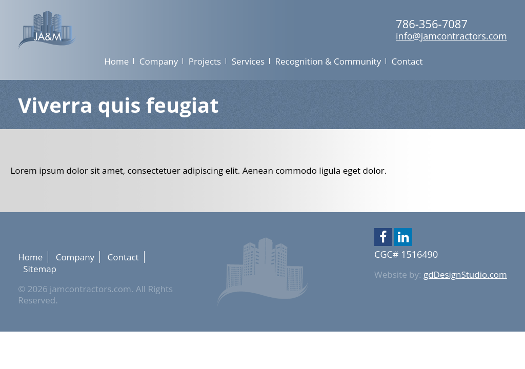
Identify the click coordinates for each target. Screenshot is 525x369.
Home (116, 61)
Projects (205, 61)
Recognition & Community (328, 61)
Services (248, 61)
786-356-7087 (432, 23)
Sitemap (39, 269)
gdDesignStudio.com (465, 274)
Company (158, 61)
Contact (407, 61)
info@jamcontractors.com (451, 36)
